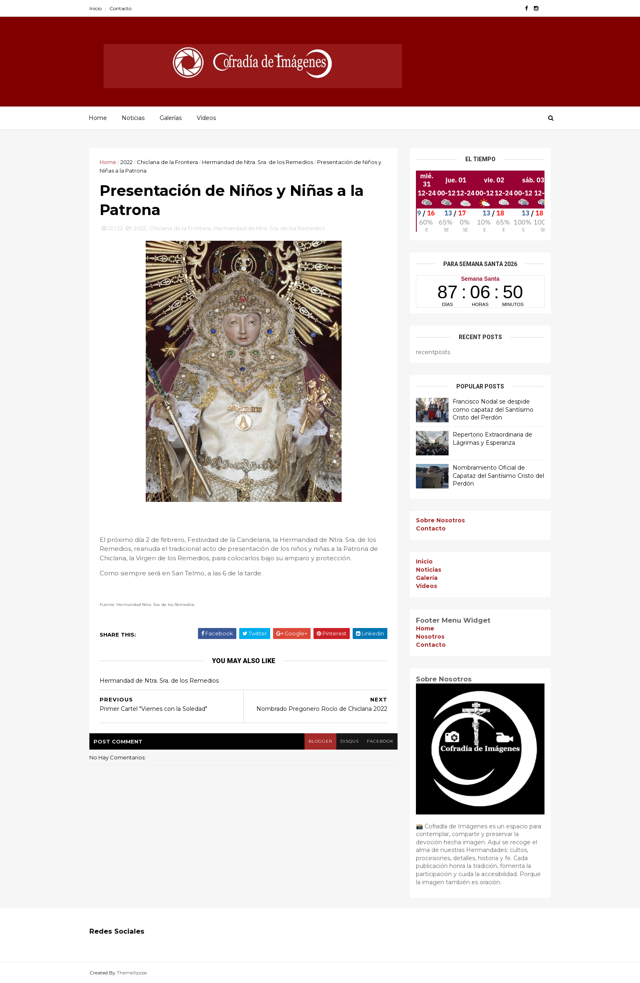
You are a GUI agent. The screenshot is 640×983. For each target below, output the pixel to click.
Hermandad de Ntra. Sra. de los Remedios (257, 162)
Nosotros (430, 636)
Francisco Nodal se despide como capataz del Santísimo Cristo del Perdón (493, 409)
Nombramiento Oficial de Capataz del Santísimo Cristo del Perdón (498, 475)
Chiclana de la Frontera (167, 162)
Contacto (120, 8)
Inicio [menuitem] (424, 561)
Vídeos (206, 118)
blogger (320, 741)
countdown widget (480, 291)
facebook (380, 741)
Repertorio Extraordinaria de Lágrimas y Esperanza (492, 438)
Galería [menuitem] (427, 577)
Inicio (95, 8)
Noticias (133, 118)
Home (98, 118)
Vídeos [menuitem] (426, 586)
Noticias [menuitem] (428, 569)
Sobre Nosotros (440, 520)
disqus (349, 741)
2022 (126, 162)
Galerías (171, 118)
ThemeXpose (132, 973)
